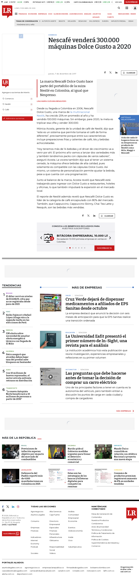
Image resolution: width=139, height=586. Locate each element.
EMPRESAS (42, 14)
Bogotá (62, 21)
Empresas (35, 527)
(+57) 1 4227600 (9, 525)
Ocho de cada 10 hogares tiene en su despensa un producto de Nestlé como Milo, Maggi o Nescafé (129, 145)
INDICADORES (123, 14)
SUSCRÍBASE (131, 2)
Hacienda (10, 351)
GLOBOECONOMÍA (61, 14)
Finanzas (34, 531)
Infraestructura (55, 537)
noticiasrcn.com (94, 571)
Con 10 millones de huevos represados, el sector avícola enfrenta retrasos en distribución (19, 377)
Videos (52, 553)
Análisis (71, 511)
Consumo (118, 470)
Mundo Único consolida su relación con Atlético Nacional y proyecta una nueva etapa (125, 454)
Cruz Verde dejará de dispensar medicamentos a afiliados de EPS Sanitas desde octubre (97, 304)
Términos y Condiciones (102, 530)
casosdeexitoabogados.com (14, 571)
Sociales (34, 553)
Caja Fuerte (54, 515)
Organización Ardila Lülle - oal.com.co (126, 569)
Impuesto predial (118, 21)
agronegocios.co (32, 567)
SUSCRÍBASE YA (104, 248)
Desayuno (82, 21)
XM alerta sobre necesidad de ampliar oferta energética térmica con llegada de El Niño (18, 338)
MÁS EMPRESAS (123, 411)
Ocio (70, 540)
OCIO (50, 14)
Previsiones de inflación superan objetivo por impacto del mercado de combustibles (32, 454)
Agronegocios (37, 511)
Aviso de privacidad (100, 527)
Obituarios (54, 540)
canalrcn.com (64, 571)
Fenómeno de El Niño (25, 25)
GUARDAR (129, 73)
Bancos (71, 470)
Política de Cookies (100, 540)
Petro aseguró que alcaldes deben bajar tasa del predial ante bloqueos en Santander (18, 358)
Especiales (54, 527)
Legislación (26, 470)
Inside (70, 537)
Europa (105, 21)
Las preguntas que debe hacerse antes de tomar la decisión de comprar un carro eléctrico (96, 378)
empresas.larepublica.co (53, 567)
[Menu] (16, 14)
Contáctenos (97, 523)
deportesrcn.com (24, 574)
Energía (9, 330)
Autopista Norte (49, 21)
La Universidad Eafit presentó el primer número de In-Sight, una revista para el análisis (96, 341)
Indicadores (36, 537)
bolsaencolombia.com (100, 567)
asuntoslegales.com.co (12, 567)
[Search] (119, 8)
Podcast (34, 547)
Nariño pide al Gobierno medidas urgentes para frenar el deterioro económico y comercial (79, 455)
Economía (72, 521)
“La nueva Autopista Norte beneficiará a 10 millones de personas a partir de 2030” (18, 395)
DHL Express (94, 21)
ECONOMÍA (32, 14)
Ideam (130, 21)
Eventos (71, 527)
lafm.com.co (108, 571)
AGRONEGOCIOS (76, 14)
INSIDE (133, 14)
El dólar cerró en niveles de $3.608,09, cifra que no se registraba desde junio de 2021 (19, 300)
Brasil (24, 445)
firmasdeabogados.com (77, 567)
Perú (8, 312)
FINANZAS (23, 14)
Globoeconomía (75, 531)
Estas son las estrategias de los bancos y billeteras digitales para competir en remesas (78, 480)
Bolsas (9, 293)
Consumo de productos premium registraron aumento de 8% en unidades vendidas (125, 478)
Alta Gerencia (55, 511)
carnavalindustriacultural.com (42, 571)
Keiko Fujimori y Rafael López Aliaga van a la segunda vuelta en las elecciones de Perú (18, 319)
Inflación (72, 21)
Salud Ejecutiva (74, 547)
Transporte (11, 388)
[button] (40, 238)
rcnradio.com (78, 571)
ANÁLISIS (87, 14)
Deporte (118, 445)
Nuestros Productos (100, 520)
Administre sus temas (13, 118)
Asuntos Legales (38, 515)
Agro (8, 370)
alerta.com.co (8, 574)
